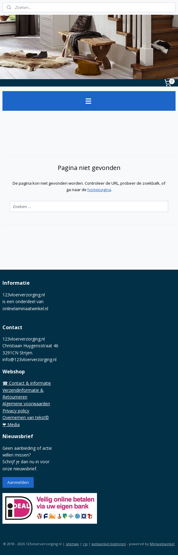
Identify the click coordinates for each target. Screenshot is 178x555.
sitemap (72, 544)
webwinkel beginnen (108, 544)
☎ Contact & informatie (26, 383)
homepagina (99, 189)
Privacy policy (15, 411)
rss (85, 544)
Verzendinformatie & (23, 390)
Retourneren (14, 397)
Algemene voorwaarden (26, 404)
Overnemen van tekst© (25, 417)
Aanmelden (18, 482)
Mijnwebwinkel (162, 544)
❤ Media (11, 424)
